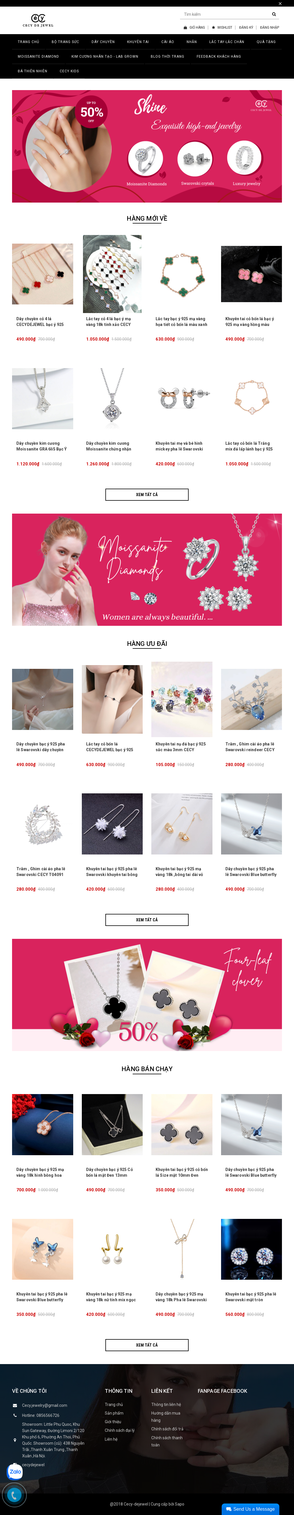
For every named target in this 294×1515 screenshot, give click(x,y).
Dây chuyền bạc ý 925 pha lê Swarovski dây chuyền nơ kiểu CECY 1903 (40, 750)
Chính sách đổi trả (167, 1429)
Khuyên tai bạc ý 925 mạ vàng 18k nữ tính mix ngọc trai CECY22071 (111, 1300)
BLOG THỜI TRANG (167, 57)
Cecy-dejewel (136, 1504)
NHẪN (192, 42)
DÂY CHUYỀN (103, 42)
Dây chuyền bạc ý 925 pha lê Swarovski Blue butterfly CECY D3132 (251, 875)
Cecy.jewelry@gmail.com (44, 1405)
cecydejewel (33, 1464)
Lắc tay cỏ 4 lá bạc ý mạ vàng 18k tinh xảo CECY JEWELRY (108, 324)
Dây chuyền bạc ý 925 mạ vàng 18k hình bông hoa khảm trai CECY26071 (40, 1175)
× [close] (280, 3)
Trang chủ (114, 1404)
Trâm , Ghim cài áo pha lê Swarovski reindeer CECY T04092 (249, 750)
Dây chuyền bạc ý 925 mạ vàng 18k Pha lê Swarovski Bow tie (181, 1300)
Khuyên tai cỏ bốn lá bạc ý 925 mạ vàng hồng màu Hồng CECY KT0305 (249, 324)
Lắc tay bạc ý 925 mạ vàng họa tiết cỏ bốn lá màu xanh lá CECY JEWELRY (181, 324)
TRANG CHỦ (28, 42)
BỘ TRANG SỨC (65, 42)
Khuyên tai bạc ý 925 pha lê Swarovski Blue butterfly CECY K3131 (41, 1300)
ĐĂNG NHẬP (269, 28)
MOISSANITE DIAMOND (38, 57)
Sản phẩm (114, 1413)
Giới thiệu (113, 1421)
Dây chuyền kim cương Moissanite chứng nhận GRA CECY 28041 (108, 449)
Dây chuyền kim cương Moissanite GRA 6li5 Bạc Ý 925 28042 (41, 449)
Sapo (179, 1504)
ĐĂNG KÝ (246, 28)
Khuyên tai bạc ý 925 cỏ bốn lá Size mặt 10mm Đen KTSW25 (182, 1175)
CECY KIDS (69, 71)
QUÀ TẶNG (266, 42)
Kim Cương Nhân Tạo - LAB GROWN (104, 57)
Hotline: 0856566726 (40, 1415)
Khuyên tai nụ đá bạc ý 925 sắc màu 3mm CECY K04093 (181, 750)
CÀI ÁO (167, 42)
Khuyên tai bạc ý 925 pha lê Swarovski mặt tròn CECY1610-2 (250, 1300)
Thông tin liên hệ (166, 1404)
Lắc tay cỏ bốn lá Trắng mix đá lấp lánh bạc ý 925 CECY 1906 (249, 449)
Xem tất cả (147, 494)
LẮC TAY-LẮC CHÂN (226, 42)
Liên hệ (111, 1439)
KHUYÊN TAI (138, 42)
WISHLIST (222, 28)
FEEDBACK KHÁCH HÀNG (219, 57)
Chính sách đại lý (120, 1430)
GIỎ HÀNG (194, 28)
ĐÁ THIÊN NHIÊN (32, 71)
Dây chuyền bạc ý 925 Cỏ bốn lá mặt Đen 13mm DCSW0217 (109, 1175)
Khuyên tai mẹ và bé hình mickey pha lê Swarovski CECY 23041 (179, 449)
